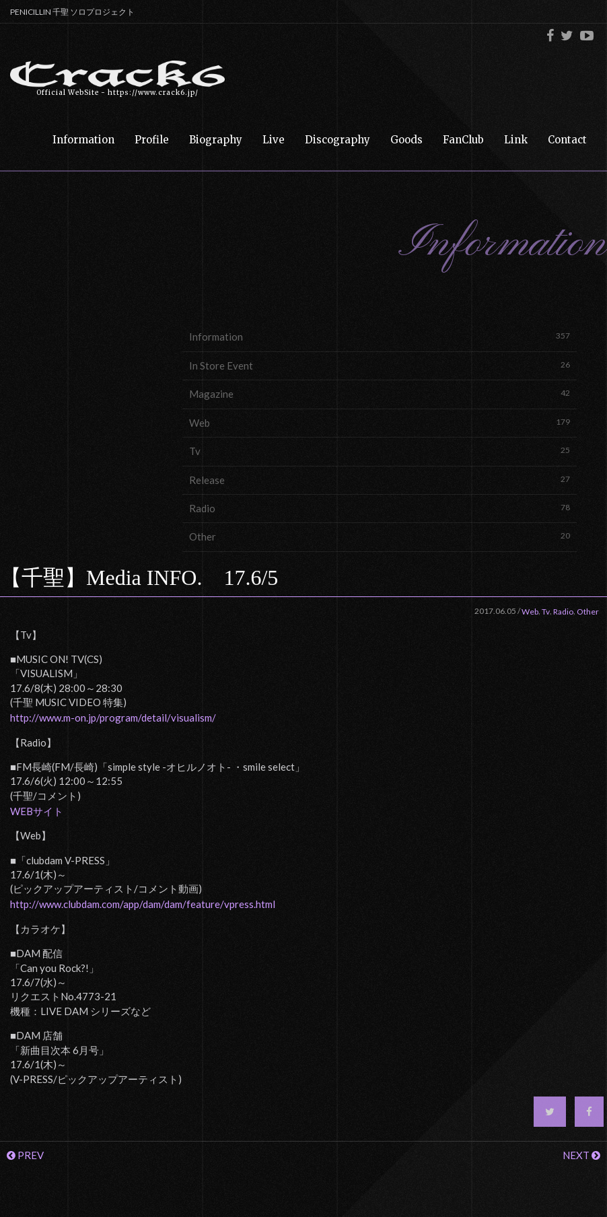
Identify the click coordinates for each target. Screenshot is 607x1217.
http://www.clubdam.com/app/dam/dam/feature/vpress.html (142, 904)
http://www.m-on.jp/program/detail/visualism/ (113, 717)
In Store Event (379, 365)
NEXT (581, 1155)
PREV (25, 1155)
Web (379, 422)
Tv (379, 450)
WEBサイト (36, 811)
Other (379, 536)
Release (379, 479)
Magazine (379, 393)
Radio (379, 507)
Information (379, 336)
